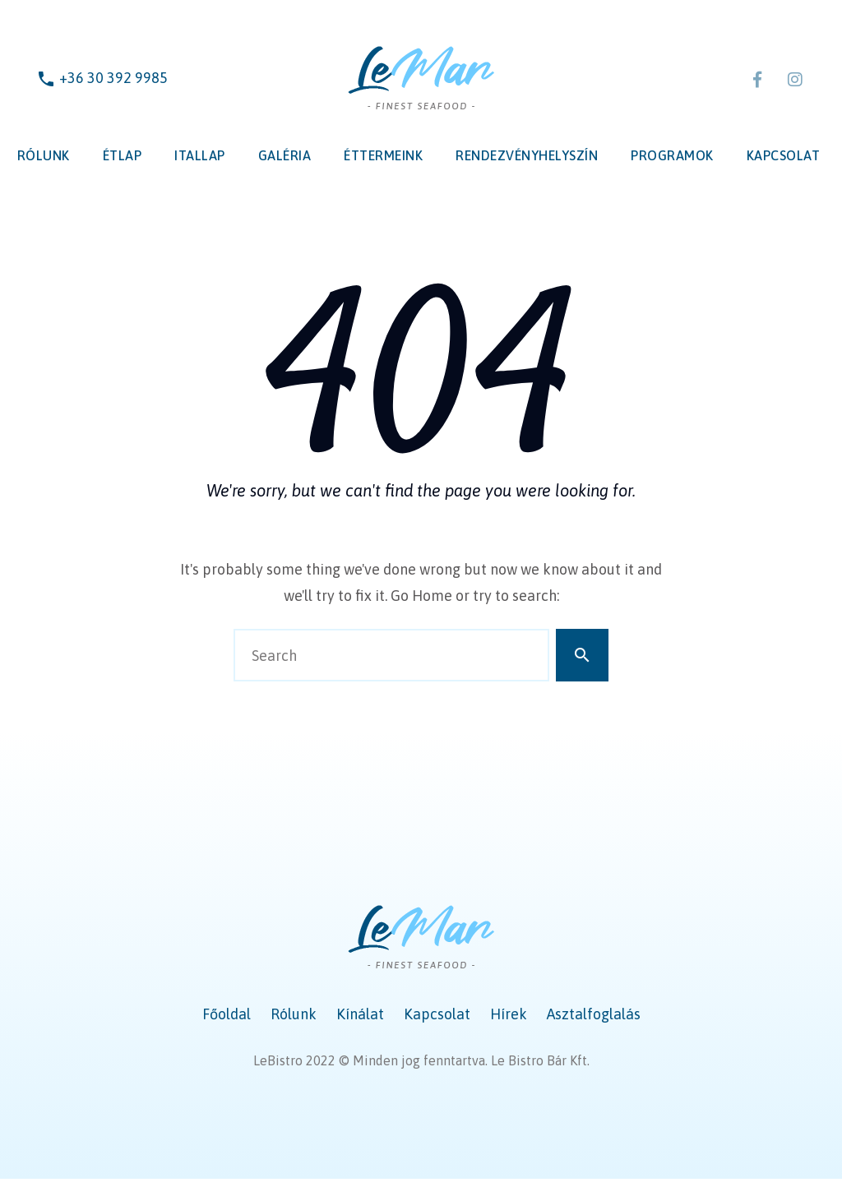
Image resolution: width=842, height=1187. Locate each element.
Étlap (122, 155)
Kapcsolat (784, 155)
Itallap (199, 155)
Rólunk (43, 155)
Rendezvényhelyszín (527, 155)
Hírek (508, 1014)
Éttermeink (383, 155)
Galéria (285, 155)
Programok (672, 155)
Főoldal (226, 1014)
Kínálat (360, 1014)
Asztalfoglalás (594, 1014)
